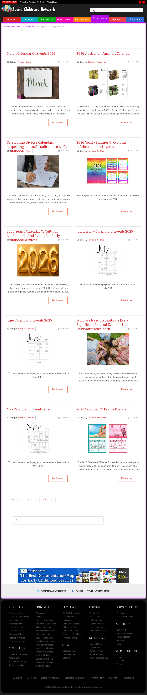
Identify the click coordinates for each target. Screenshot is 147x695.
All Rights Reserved (93, 688)
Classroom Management (97, 62)
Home (13, 19)
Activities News (96, 652)
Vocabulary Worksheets (46, 642)
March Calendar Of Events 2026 (32, 53)
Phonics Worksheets (45, 646)
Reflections (67, 621)
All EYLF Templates (71, 614)
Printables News (97, 655)
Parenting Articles (16, 635)
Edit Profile (121, 631)
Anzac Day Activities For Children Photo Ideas (38, 2)
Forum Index (95, 614)
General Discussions (99, 632)
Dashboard (121, 614)
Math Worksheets (43, 656)
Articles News (96, 648)
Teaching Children (17, 625)
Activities (66, 19)
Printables (83, 19)
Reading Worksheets (45, 649)
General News (96, 645)
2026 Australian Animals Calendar (103, 53)
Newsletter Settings (125, 634)
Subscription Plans (125, 618)
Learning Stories (70, 618)
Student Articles (16, 621)
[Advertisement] (73, 36)
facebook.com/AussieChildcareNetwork (93, 591)
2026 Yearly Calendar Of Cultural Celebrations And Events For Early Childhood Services (34, 235)
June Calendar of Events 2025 (30, 320)
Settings (123, 625)
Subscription (127, 608)
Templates (101, 18)
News (30, 19)
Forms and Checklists (96, 151)
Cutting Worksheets (44, 621)
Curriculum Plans (70, 632)
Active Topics (95, 618)
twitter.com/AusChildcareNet (53, 591)
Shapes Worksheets (44, 639)
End (53, 499)
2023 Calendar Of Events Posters (101, 409)
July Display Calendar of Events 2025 (104, 231)
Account (137, 19)
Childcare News (69, 652)
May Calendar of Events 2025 (30, 409)
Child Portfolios (69, 628)
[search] (116, 11)
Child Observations (71, 625)
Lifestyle (66, 659)
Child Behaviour (16, 632)
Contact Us (129, 679)
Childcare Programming (19, 618)
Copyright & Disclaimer (75, 679)
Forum (118, 19)
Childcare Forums (97, 621)
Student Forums (97, 625)
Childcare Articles (25, 151)
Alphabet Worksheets (45, 628)
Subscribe (114, 679)
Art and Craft (14, 659)
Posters (39, 618)
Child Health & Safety (18, 642)
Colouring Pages (43, 667)
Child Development (17, 628)
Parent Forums (96, 628)
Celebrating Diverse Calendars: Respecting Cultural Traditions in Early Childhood (38, 147)
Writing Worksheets (44, 653)
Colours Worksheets (44, 635)
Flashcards (40, 614)
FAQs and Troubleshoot (73, 639)
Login (119, 645)
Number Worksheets (45, 632)
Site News (97, 639)
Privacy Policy (97, 679)
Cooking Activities (16, 666)
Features (120, 661)
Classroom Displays (44, 663)
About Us (17, 679)
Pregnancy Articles (17, 639)
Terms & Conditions (50, 679)
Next (45, 499)
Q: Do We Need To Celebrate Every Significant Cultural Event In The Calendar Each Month (102, 324)
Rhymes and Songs (17, 662)
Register (120, 641)
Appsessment (127, 652)
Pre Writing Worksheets (46, 625)
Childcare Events (25, 62)
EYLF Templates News (99, 659)
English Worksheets (44, 660)
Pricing (120, 665)
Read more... (57, 123)
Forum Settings (123, 638)
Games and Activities (18, 655)
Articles (48, 19)
